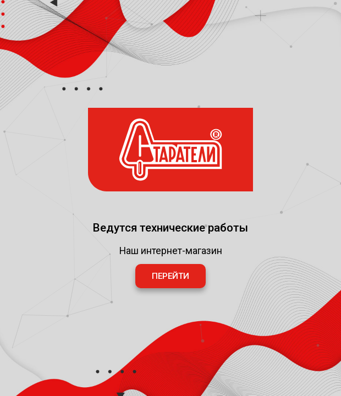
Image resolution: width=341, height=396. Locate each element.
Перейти (170, 276)
